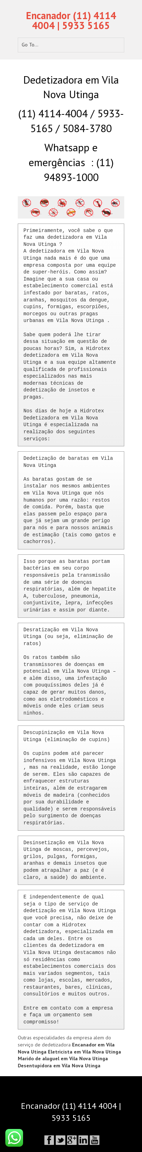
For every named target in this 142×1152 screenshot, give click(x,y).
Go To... (30, 44)
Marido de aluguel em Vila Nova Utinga (63, 1058)
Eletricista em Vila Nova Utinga (84, 1052)
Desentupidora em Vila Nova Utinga (59, 1065)
